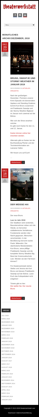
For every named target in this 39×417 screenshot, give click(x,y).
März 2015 (6, 370)
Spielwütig (14, 91)
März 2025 (6, 319)
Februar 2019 (7, 338)
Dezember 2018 (8, 344)
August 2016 (7, 367)
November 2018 (8, 348)
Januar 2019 (7, 341)
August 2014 (7, 387)
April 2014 (6, 390)
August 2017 (7, 361)
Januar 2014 (7, 400)
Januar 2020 (7, 325)
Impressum (12, 413)
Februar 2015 (7, 374)
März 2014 (6, 393)
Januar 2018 (7, 357)
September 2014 (8, 383)
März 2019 (6, 335)
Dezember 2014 (8, 380)
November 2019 (8, 332)
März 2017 (6, 364)
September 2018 (8, 354)
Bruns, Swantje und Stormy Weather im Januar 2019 (22, 81)
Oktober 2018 (7, 351)
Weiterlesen (16, 162)
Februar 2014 (7, 396)
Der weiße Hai (19, 204)
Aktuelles (26, 88)
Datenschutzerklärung (24, 413)
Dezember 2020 (8, 322)
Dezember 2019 (8, 328)
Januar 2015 (7, 377)
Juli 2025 (5, 315)
